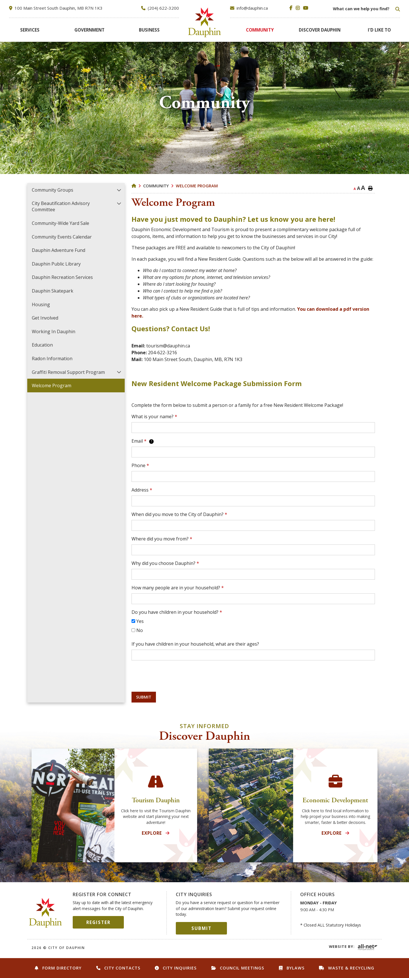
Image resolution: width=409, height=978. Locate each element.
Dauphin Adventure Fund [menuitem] (58, 250)
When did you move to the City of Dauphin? (179, 514)
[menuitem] (30, 30)
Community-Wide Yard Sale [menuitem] (60, 223)
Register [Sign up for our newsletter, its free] (98, 922)
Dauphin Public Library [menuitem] (56, 264)
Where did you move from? (162, 539)
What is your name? (154, 416)
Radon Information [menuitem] (52, 358)
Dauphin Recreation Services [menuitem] (62, 277)
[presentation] (175, 676)
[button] (119, 189)
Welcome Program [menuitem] (51, 385)
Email (143, 441)
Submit (143, 697)
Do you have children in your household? (177, 612)
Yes (140, 621)
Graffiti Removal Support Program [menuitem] (68, 372)
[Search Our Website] (366, 9)
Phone (140, 465)
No (139, 630)
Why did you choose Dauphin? (165, 563)
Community (156, 185)
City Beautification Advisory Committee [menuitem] (61, 206)
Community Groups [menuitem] (52, 190)
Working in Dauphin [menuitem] (53, 331)
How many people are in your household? (178, 588)
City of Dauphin (45, 913)
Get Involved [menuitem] (45, 318)
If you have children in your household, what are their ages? (195, 644)
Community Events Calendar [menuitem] (62, 237)
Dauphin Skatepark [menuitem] (52, 291)
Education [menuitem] (42, 345)
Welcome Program (197, 185)
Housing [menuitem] (41, 304)
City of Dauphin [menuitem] (204, 22)
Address (142, 490)
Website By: (342, 946)
